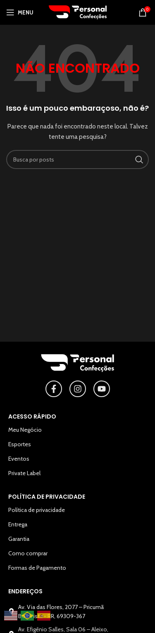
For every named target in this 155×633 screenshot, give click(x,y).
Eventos (18, 458)
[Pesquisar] (77, 159)
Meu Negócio (25, 429)
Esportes (19, 444)
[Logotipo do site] (78, 11)
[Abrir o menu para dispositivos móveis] (20, 12)
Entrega (17, 524)
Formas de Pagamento (37, 567)
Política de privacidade (36, 510)
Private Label (24, 473)
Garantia (18, 539)
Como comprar (28, 553)
